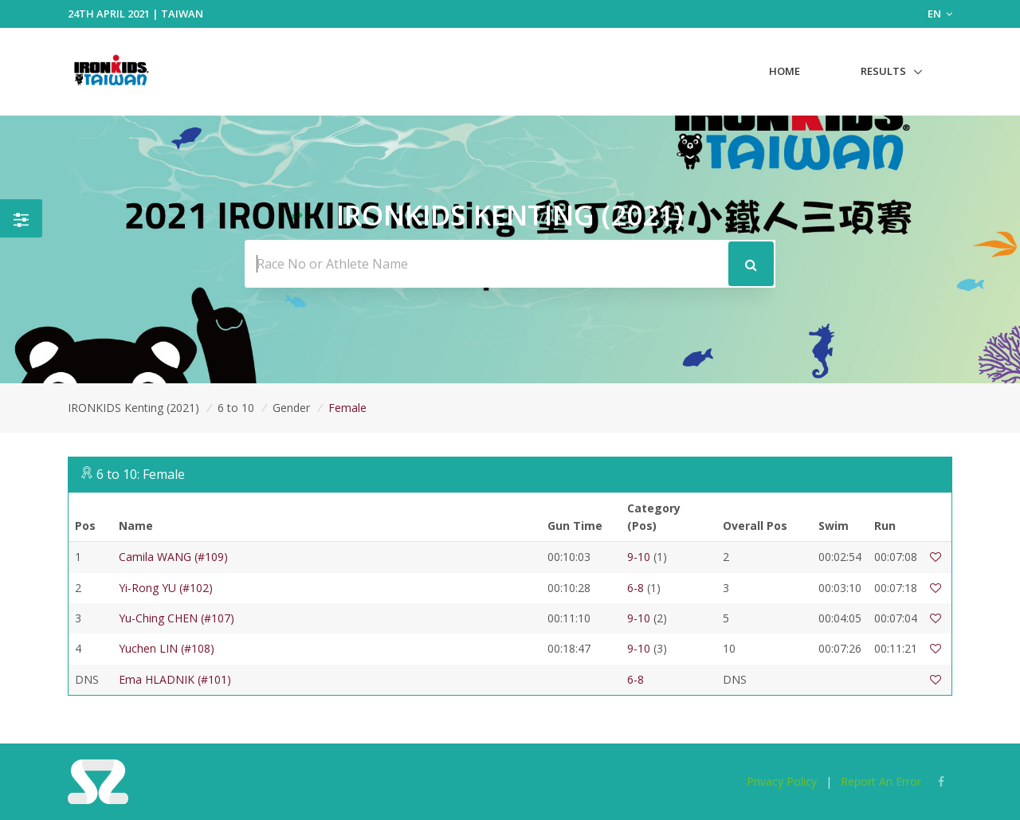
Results (883, 71)
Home (784, 71)
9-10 (638, 556)
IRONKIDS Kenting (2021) (133, 407)
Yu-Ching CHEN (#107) (176, 618)
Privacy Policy (782, 781)
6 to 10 (236, 407)
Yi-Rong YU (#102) (166, 587)
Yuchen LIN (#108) (166, 648)
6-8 (635, 587)
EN (940, 13)
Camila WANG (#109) (173, 556)
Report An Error (881, 781)
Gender (291, 407)
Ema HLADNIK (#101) (175, 679)
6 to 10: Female (140, 474)
